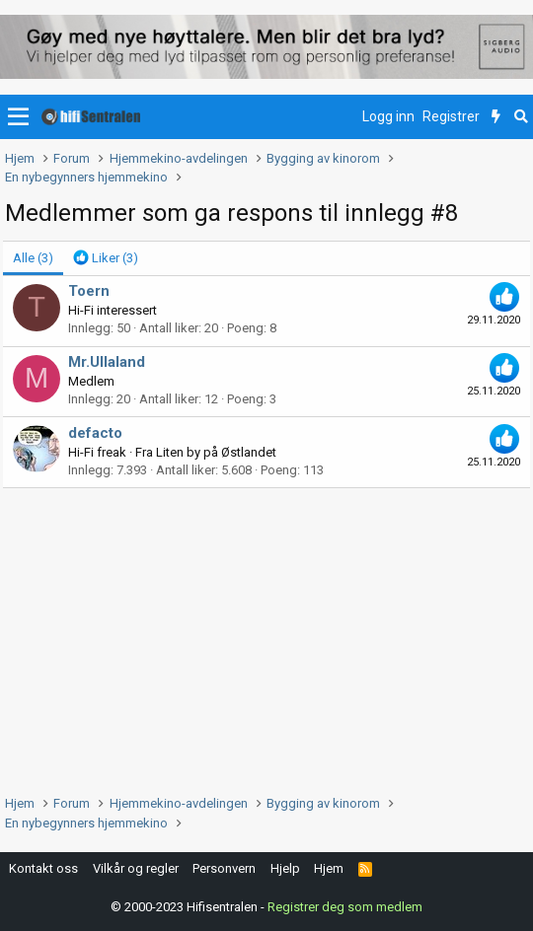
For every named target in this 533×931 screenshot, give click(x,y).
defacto (95, 433)
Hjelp (285, 868)
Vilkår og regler (136, 868)
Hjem (328, 868)
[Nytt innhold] (496, 117)
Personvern (224, 868)
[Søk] (520, 117)
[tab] (105, 258)
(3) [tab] (33, 258)
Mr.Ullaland (106, 362)
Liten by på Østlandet (216, 452)
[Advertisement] (266, 636)
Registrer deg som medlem (344, 906)
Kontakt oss (43, 868)
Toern (89, 291)
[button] (18, 117)
